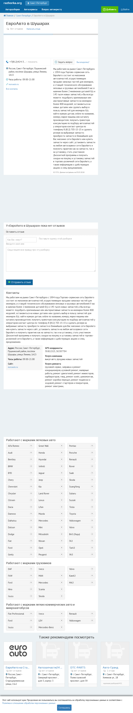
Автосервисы (28, 9)
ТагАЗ (71, 493)
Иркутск (105, 689)
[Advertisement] (51, 174)
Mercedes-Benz (45, 569)
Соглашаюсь (64, 707)
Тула (99, 689)
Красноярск (82, 685)
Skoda (71, 429)
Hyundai (41, 410)
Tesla (71, 455)
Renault (72, 410)
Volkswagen (74, 468)
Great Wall (42, 397)
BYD (10, 423)
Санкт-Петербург (22, 14)
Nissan (41, 487)
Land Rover (43, 442)
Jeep (40, 429)
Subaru (72, 442)
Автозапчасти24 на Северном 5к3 (50, 603)
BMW (10, 417)
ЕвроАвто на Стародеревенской (18, 603)
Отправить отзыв (19, 253)
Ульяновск (123, 692)
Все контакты (12, 81)
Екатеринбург (95, 685)
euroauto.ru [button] (14, 77)
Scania (41, 533)
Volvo (71, 474)
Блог (6, 689)
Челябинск (115, 689)
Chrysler (11, 442)
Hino (10, 533)
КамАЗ (72, 520)
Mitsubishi (42, 481)
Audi (10, 404)
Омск (80, 689)
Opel (40, 493)
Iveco (40, 514)
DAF (9, 514)
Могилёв (113, 692)
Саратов (72, 685)
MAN (40, 520)
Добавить (112, 9)
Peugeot (42, 500)
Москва (72, 682)
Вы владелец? (81, 59)
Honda (41, 404)
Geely (10, 500)
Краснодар (98, 682)
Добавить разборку (45, 682)
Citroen (11, 448)
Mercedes (42, 468)
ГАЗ (70, 487)
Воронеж (73, 689)
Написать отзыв (33, 27)
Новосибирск (90, 689)
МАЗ (71, 526)
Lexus (40, 448)
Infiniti (41, 417)
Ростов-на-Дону (109, 685)
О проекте (8, 682)
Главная (9, 14)
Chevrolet (12, 436)
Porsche (72, 404)
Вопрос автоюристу (47, 9)
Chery (10, 429)
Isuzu (10, 539)
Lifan (40, 455)
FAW (10, 520)
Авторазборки (11, 9)
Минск (124, 682)
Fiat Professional (15, 557)
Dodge (11, 481)
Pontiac (72, 397)
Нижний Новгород (112, 682)
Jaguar (41, 423)
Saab (71, 423)
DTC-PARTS (78, 603)
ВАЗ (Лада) (74, 481)
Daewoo (11, 461)
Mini (40, 474)
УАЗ (70, 500)
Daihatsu (12, 468)
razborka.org (13, 2)
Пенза (91, 692)
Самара (121, 685)
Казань (105, 692)
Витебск (83, 692)
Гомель (98, 692)
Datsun (11, 474)
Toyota (72, 461)
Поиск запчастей (11, 685)
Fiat (9, 487)
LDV (40, 563)
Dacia (10, 455)
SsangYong (73, 436)
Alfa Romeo (13, 397)
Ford (10, 493)
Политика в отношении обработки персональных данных (28, 703)
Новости (7, 692)
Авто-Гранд (111, 603)
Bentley (11, 410)
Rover (71, 417)
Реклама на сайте (44, 685)
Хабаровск (74, 692)
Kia (39, 436)
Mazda (41, 461)
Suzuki (71, 448)
